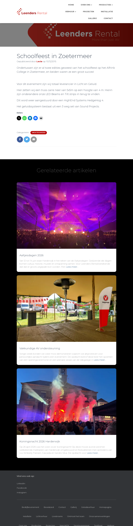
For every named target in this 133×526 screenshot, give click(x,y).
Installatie (107, 12)
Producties (106, 5)
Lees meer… (72, 266)
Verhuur (70, 12)
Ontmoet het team (75, 516)
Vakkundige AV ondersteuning (39, 348)
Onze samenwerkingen (99, 516)
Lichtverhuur (41, 516)
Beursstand (49, 507)
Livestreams (57, 516)
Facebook (22, 488)
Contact (108, 18)
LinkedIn (21, 483)
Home (71, 5)
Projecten (88, 12)
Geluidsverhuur (88, 507)
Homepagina (105, 507)
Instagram (22, 492)
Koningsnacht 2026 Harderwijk (39, 441)
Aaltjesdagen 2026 (31, 255)
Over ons (86, 5)
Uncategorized (38, 133)
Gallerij (92, 18)
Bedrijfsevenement (30, 507)
